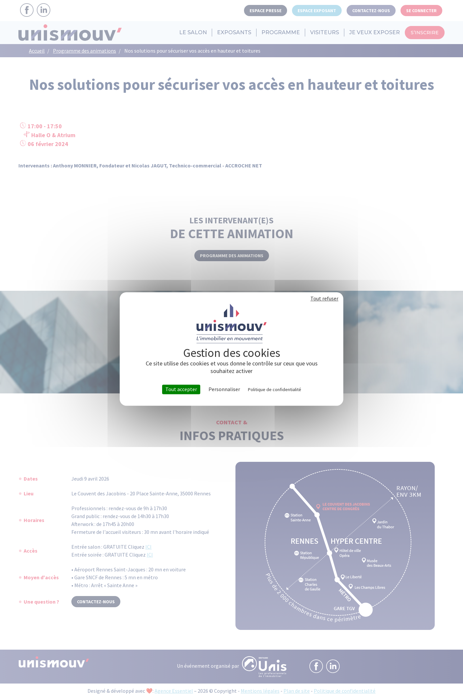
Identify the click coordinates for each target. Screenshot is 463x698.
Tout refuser (324, 298)
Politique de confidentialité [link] (274, 389)
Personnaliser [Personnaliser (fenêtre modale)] (224, 389)
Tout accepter (181, 389)
